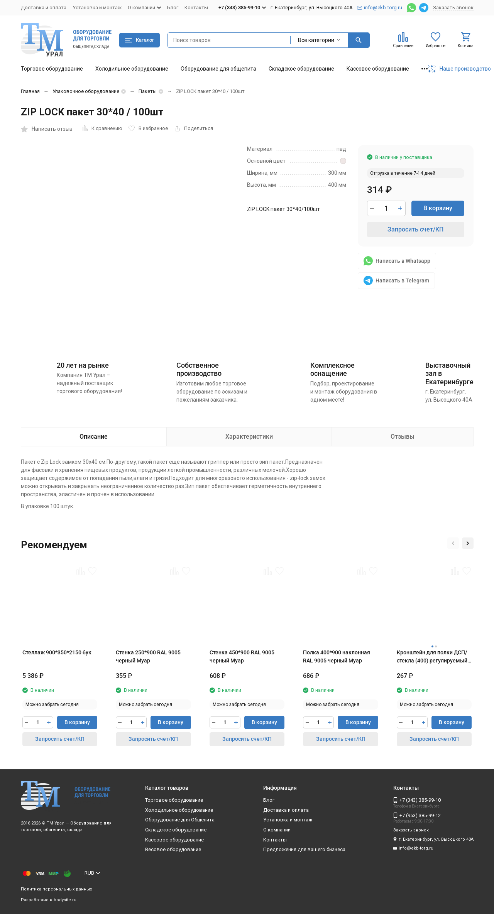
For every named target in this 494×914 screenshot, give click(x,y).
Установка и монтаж (97, 7)
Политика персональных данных (56, 889)
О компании (277, 830)
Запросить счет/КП (415, 229)
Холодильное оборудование (131, 69)
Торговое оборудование (52, 69)
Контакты (196, 7)
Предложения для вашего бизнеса (304, 849)
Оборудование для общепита (218, 69)
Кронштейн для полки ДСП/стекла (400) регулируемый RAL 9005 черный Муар (432, 657)
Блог (172, 7)
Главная (30, 91)
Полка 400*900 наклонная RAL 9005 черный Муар (336, 656)
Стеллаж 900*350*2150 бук (56, 652)
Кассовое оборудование (378, 69)
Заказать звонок (453, 7)
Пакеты (148, 91)
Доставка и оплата (43, 7)
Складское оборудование (301, 69)
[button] (453, 543)
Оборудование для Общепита (180, 820)
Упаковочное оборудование (85, 91)
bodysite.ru (65, 899)
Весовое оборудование (173, 849)
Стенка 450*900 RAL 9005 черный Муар (242, 656)
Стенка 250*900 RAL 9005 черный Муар (148, 656)
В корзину (437, 208)
